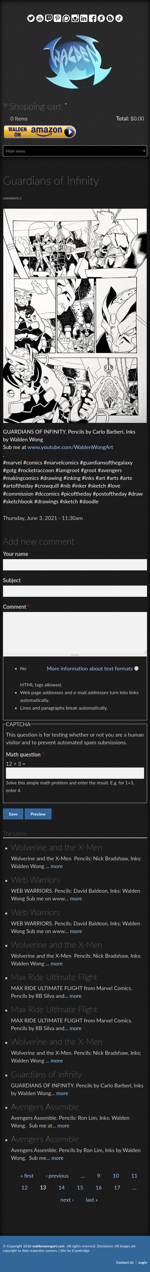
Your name (15, 554)
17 (117, 1187)
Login (142, 1262)
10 (116, 1175)
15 (80, 1187)
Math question (25, 754)
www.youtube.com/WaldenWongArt (70, 447)
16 (98, 1187)
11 (134, 1175)
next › (67, 1199)
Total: (122, 118)
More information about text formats (90, 668)
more (57, 866)
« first (26, 1175)
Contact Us (125, 1262)
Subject (12, 580)
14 (61, 1187)
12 (24, 1187)
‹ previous (57, 1175)
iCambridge (81, 1250)
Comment (16, 606)
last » (92, 1199)
